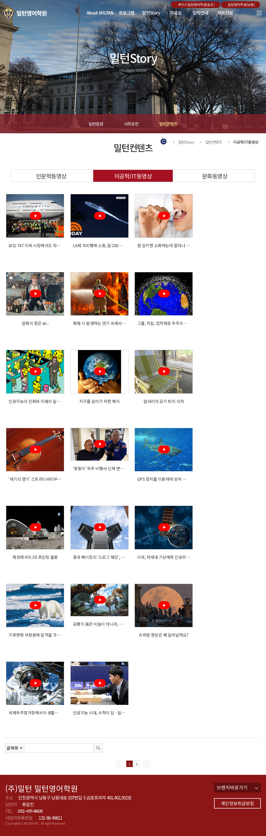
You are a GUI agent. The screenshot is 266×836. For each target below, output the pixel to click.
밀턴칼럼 (96, 124)
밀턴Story (151, 12)
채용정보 (225, 12)
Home (164, 141)
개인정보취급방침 (237, 803)
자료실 (176, 12)
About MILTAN (100, 12)
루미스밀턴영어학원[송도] (197, 4)
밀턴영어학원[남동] (242, 4)
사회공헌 (131, 124)
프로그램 (126, 12)
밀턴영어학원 (32, 13)
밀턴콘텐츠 (168, 124)
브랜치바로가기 (237, 787)
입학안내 (200, 12)
